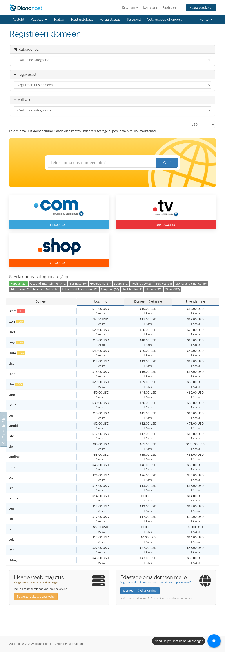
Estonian (130, 7)
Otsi (167, 162)
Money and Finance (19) (191, 283)
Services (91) (164, 283)
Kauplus (39, 20)
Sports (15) (121, 283)
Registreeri (171, 7)
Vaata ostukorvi (201, 8)
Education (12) (20, 289)
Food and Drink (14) (45, 289)
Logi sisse (150, 7)
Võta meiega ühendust (164, 20)
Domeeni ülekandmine (140, 590)
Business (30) (78, 283)
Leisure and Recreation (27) (79, 289)
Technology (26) (142, 283)
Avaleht (18, 20)
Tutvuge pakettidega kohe (36, 596)
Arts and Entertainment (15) (48, 283)
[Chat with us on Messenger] (214, 641)
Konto (205, 20)
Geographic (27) (100, 283)
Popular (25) (18, 283)
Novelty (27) (153, 289)
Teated (59, 20)
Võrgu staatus (110, 20)
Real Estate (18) (132, 289)
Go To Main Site (3, 429)
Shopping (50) (110, 289)
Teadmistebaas (82, 20)
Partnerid (134, 20)
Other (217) (172, 289)
